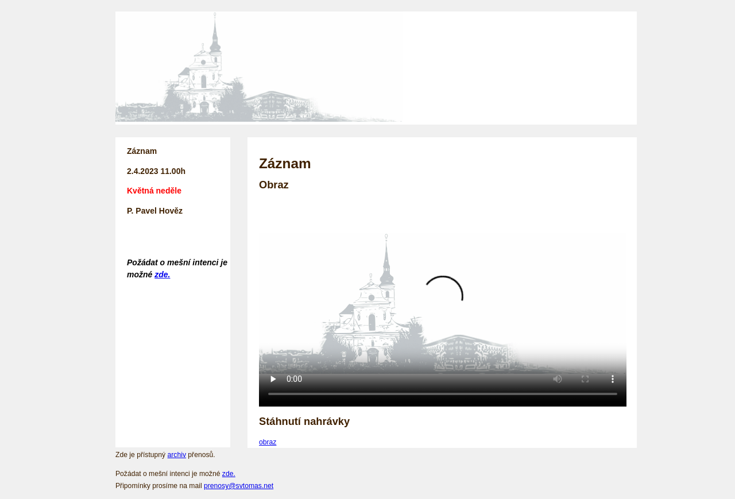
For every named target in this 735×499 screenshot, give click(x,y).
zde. (162, 274)
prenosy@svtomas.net (238, 486)
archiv (177, 455)
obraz (267, 442)
